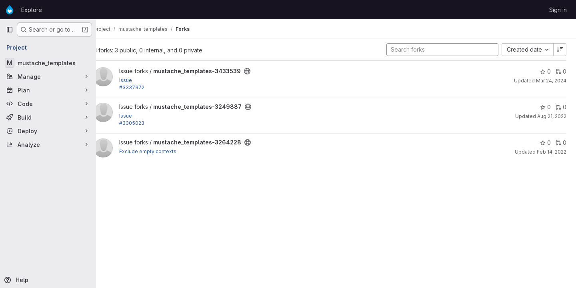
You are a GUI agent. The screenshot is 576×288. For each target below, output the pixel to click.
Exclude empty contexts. (160, 151)
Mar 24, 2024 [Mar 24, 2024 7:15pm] (551, 81)
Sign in (558, 9)
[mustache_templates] (48, 62)
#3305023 (143, 123)
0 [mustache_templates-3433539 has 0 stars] (545, 71)
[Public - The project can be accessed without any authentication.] (259, 71)
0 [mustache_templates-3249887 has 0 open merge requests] (561, 107)
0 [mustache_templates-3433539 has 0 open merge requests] (561, 71)
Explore (31, 9)
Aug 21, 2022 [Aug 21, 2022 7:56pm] (551, 116)
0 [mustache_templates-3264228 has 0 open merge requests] (561, 142)
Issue (137, 80)
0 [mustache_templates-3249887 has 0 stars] (545, 107)
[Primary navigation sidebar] (9, 29)
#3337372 (143, 87)
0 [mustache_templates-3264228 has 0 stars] (545, 142)
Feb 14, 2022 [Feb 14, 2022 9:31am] (551, 152)
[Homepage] (9, 9)
